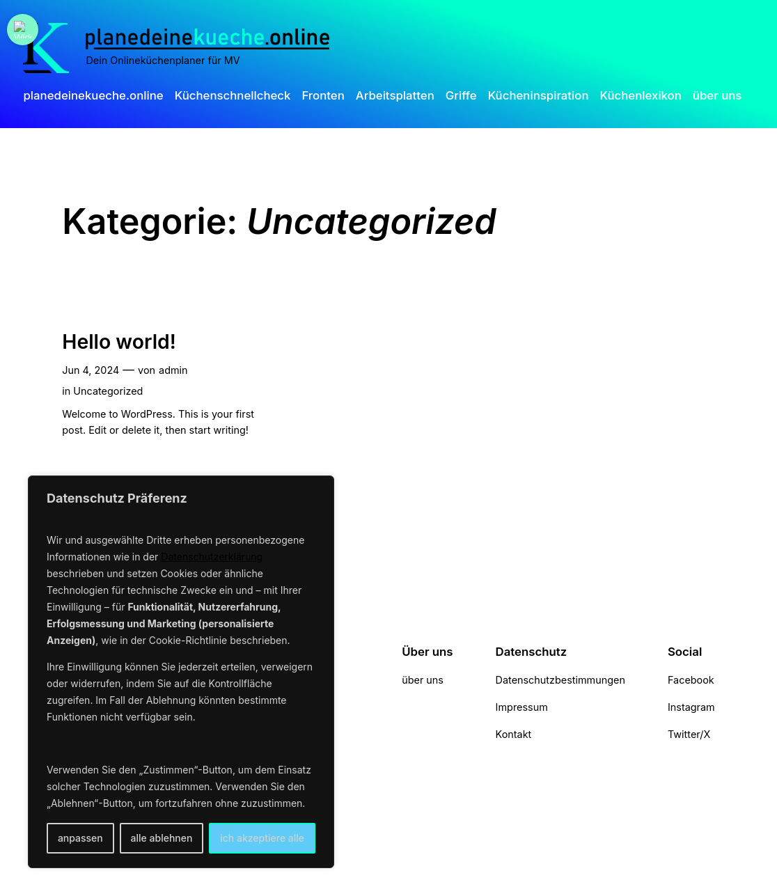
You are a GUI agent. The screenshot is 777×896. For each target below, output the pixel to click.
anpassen (80, 838)
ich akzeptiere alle (262, 838)
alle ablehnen (162, 838)
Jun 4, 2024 (90, 370)
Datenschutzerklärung (211, 557)
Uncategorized (108, 391)
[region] (181, 671)
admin (173, 370)
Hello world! (119, 342)
